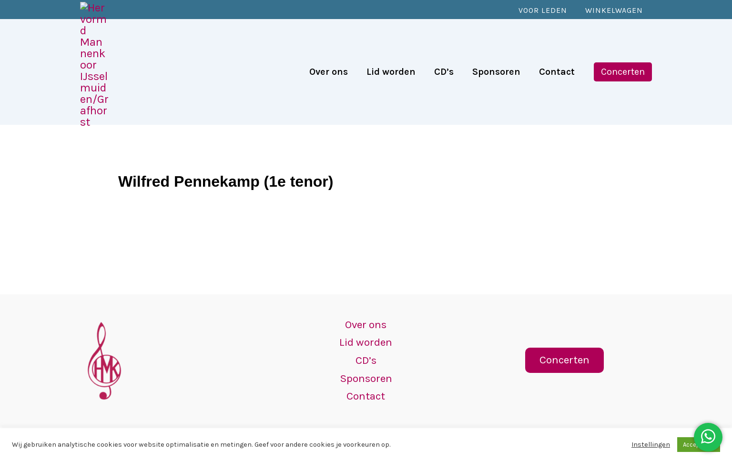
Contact (366, 395)
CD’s (366, 357)
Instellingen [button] (650, 445)
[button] (623, 38)
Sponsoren (365, 376)
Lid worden (366, 339)
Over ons (366, 320)
